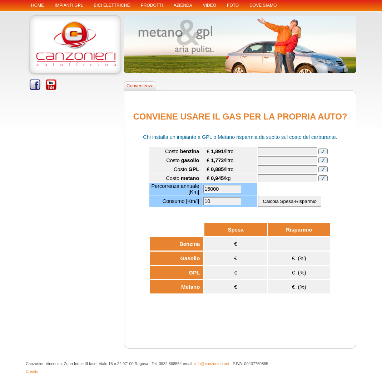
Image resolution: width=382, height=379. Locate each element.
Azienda (183, 5)
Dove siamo (263, 5)
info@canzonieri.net (211, 363)
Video (209, 5)
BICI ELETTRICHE (112, 5)
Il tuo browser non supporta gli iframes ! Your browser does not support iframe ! (240, 218)
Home (37, 5)
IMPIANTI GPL (69, 5)
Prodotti (152, 5)
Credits (32, 371)
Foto (233, 5)
